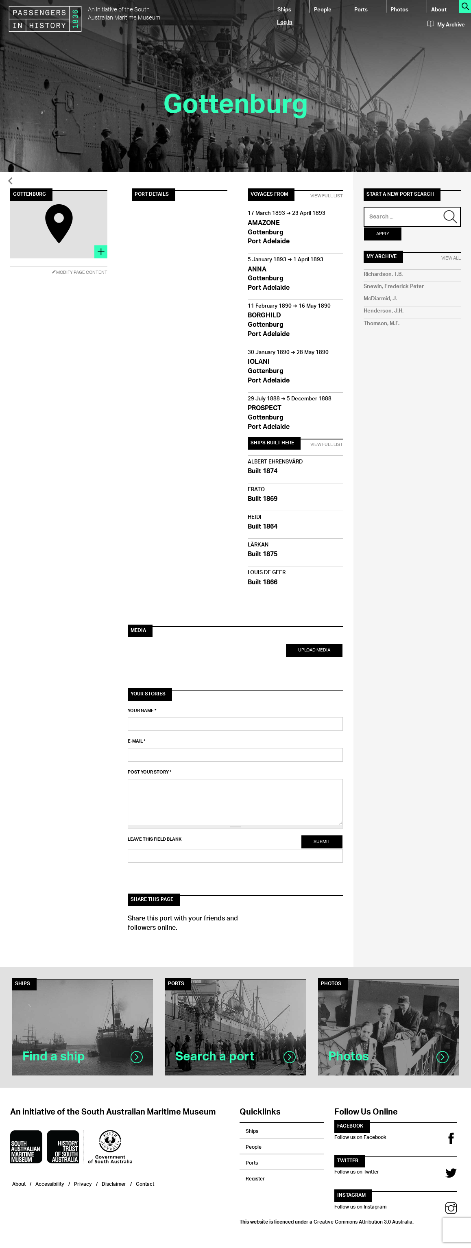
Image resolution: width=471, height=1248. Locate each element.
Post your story (150, 772)
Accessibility (49, 1183)
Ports (361, 9)
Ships (284, 9)
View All (451, 258)
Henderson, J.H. (383, 311)
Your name (142, 710)
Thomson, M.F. (381, 324)
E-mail (137, 741)
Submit (322, 842)
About (439, 9)
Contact (145, 1183)
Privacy (83, 1183)
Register (255, 1178)
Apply (382, 234)
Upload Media (314, 650)
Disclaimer (114, 1183)
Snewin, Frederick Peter (394, 287)
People (322, 9)
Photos (399, 9)
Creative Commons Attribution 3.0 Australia (363, 1221)
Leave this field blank (154, 839)
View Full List (326, 196)
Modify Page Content (79, 272)
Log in (284, 22)
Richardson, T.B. (383, 274)
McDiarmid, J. (380, 299)
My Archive (446, 24)
